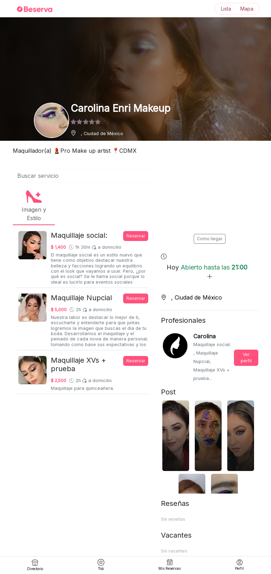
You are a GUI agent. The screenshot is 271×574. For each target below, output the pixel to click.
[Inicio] (30, 9)
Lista (226, 9)
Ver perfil (246, 357)
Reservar (135, 235)
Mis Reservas (169, 564)
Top (100, 564)
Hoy (207, 272)
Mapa (246, 9)
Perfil (239, 564)
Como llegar (209, 238)
